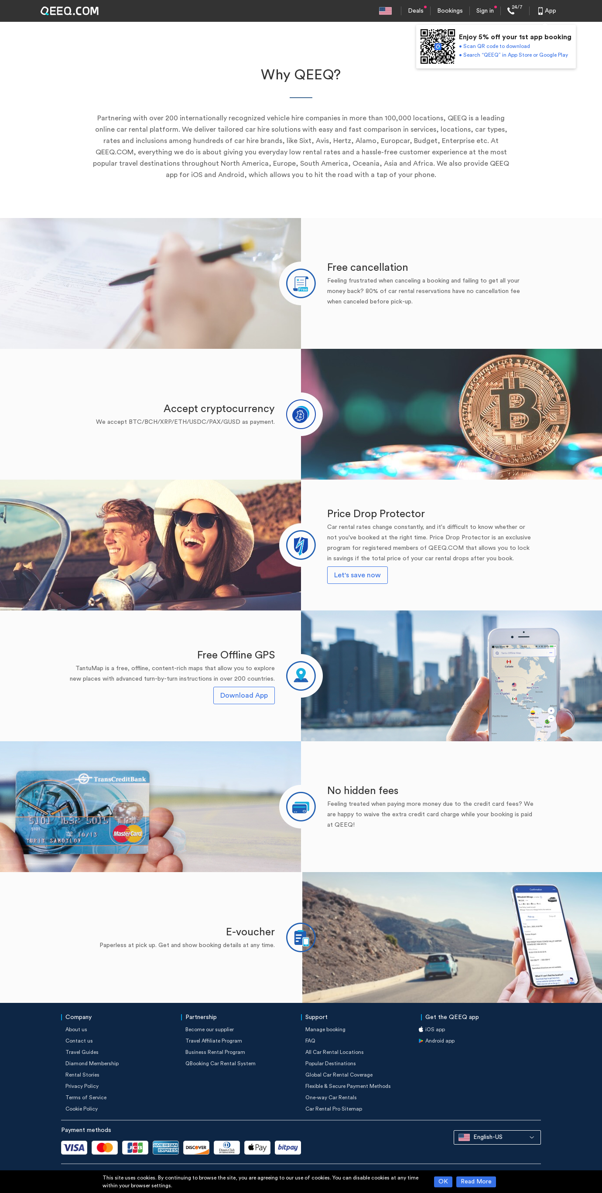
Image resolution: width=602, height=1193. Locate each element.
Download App (244, 695)
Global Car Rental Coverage (339, 1074)
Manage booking (325, 1029)
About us (76, 1029)
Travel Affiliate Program (213, 1040)
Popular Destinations (330, 1063)
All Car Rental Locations (334, 1052)
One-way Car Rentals (331, 1097)
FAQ (310, 1040)
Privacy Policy (82, 1086)
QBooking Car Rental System (220, 1063)
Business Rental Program (215, 1052)
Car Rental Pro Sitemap (333, 1108)
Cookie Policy (81, 1108)
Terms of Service (85, 1097)
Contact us (79, 1040)
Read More (476, 1182)
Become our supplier (209, 1029)
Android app (440, 1040)
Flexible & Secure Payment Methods (348, 1086)
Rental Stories (82, 1074)
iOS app (435, 1029)
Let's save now (357, 575)
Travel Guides (82, 1052)
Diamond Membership (92, 1063)
